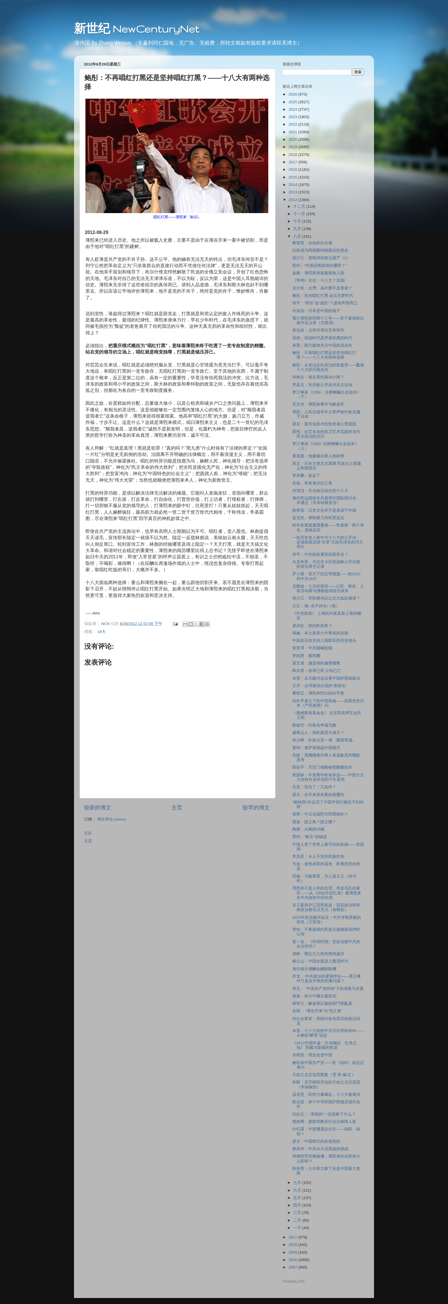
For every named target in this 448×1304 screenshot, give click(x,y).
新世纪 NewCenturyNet (136, 29)
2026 (293, 94)
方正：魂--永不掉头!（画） (316, 606)
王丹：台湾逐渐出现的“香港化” (319, 686)
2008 (293, 1260)
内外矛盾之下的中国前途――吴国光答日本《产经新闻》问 (328, 703)
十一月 (299, 214)
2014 (293, 184)
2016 (293, 169)
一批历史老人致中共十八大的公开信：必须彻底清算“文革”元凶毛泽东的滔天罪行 (327, 542)
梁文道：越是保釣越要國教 (316, 663)
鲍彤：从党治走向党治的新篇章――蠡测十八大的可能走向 (328, 367)
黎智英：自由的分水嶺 (312, 243)
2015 (293, 177)
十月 (297, 221)
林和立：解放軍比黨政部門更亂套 (322, 1003)
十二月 (299, 206)
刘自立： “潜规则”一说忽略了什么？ (324, 1114)
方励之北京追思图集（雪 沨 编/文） (323, 1075)
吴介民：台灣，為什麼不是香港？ (322, 288)
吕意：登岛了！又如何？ (314, 787)
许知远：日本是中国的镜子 (316, 311)
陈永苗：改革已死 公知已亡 (316, 670)
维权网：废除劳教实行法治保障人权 (324, 1122)
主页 (176, 808)
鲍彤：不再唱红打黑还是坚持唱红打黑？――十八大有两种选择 (324, 355)
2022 (293, 124)
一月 (297, 1228)
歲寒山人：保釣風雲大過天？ (318, 733)
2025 (293, 102)
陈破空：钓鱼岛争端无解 (314, 725)
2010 (293, 1245)
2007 (293, 1267)
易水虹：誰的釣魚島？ (312, 626)
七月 (297, 1182)
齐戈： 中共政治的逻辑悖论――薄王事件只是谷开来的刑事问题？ (326, 978)
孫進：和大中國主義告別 (314, 996)
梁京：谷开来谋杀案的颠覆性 (318, 795)
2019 (293, 147)
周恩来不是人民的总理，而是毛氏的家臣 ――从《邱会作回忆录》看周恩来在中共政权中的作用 (326, 893)
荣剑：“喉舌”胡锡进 (309, 837)
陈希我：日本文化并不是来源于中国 (324, 510)
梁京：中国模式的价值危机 (316, 1141)
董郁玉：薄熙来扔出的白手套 (318, 693)
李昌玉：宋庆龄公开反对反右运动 (322, 385)
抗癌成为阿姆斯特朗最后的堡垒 (320, 250)
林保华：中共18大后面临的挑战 (320, 1149)
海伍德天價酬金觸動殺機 (314, 969)
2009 (293, 1252)
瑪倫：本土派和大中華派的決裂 (320, 633)
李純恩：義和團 (306, 656)
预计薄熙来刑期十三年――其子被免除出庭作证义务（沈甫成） (328, 320)
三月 (297, 1212)
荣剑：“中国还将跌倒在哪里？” (319, 265)
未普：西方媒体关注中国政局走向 (322, 345)
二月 (297, 1220)
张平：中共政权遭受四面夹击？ (320, 554)
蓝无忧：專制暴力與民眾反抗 (318, 518)
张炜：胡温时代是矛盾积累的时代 (322, 338)
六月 (297, 1190)
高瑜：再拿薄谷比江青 (312, 483)
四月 (297, 1205)
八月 (297, 236)
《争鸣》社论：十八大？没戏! (318, 280)
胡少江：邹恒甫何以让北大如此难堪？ (326, 598)
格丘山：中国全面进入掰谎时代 (320, 961)
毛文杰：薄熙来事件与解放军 (318, 404)
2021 (293, 132)
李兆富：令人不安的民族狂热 (318, 856)
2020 (293, 139)
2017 (293, 162)
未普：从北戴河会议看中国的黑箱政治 (326, 678)
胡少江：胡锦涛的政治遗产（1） (321, 258)
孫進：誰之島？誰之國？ (314, 822)
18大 (101, 632)
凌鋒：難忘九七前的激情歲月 (318, 954)
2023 (293, 117)
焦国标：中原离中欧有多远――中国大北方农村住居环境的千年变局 (328, 777)
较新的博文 (97, 808)
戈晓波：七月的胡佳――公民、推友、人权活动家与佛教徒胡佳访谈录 (328, 588)
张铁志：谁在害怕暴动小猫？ (318, 377)
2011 (293, 1237)
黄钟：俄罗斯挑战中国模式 (316, 748)
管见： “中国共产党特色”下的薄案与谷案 (328, 989)
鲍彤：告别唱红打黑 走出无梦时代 (322, 295)
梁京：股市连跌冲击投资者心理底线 (324, 424)
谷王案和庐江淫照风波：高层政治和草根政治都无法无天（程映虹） (326, 907)
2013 (293, 192)
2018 (293, 154)
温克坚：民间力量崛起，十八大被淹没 (326, 1094)
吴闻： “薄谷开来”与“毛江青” (317, 1011)
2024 (293, 109)
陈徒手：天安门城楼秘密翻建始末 (322, 767)
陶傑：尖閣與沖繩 (308, 829)
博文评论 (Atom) (111, 819)
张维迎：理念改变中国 (312, 1055)
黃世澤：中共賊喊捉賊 (312, 648)
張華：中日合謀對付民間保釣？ (320, 814)
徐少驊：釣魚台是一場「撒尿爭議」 (324, 740)
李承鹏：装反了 (306, 475)
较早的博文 (256, 808)
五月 (297, 1198)
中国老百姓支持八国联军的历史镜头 (324, 640)
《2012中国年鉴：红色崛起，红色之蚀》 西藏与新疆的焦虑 (324, 1045)
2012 (293, 200)
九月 (297, 229)
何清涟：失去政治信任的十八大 (320, 491)
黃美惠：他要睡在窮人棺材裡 (318, 456)
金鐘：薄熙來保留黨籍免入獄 (318, 273)
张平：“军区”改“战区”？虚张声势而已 (324, 303)
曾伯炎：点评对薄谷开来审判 (318, 330)
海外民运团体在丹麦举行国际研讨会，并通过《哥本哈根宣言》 (326, 500)
